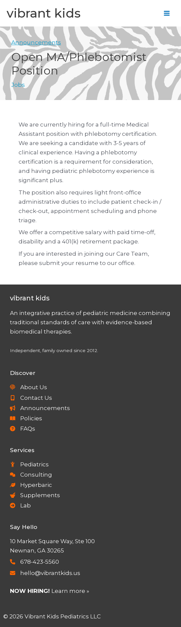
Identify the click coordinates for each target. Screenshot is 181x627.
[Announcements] (40, 408)
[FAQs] (22, 428)
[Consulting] (31, 474)
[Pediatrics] (29, 464)
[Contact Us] (31, 397)
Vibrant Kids (44, 13)
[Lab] (20, 505)
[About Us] (28, 387)
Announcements (36, 42)
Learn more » (70, 591)
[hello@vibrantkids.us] (45, 573)
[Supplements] (35, 495)
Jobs (18, 84)
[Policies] (26, 418)
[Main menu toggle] (167, 13)
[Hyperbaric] (31, 485)
